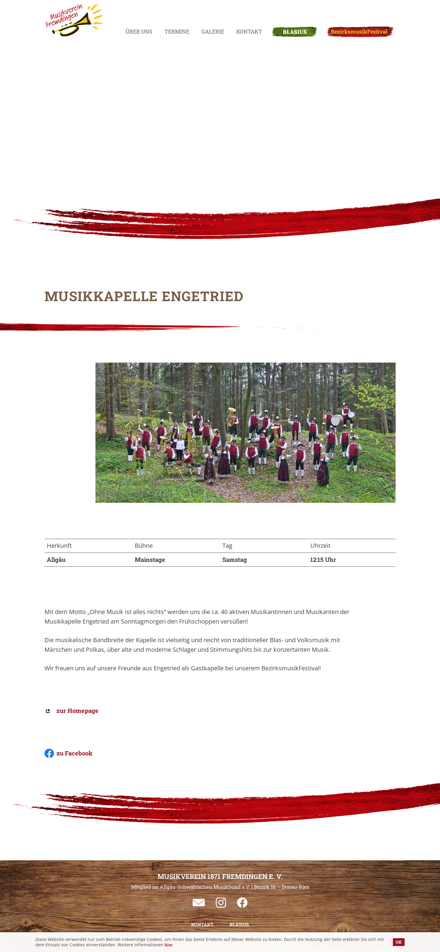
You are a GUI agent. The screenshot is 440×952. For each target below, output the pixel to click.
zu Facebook (74, 753)
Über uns (131, 16)
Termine (169, 16)
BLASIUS (287, 16)
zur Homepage (77, 710)
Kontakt (242, 16)
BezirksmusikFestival (351, 16)
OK (399, 942)
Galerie (205, 16)
